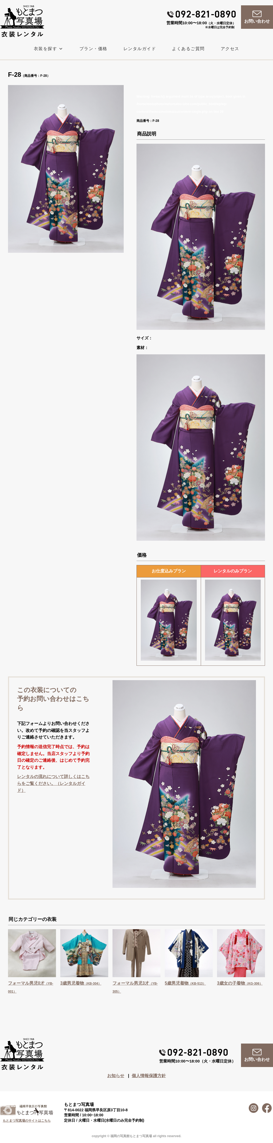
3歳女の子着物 (240, 983)
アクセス (230, 48)
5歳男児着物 (185, 983)
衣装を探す (48, 48)
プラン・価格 (93, 48)
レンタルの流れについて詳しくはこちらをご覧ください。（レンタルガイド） (53, 783)
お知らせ (115, 1075)
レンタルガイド (139, 48)
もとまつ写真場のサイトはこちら (27, 1120)
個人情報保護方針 (149, 1075)
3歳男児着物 (80, 983)
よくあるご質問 (188, 48)
